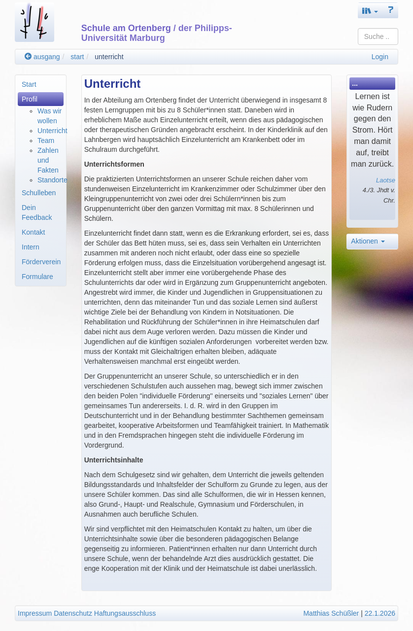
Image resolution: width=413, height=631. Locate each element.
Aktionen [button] (367, 241)
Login (380, 57)
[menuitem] (41, 84)
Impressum (35, 613)
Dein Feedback (37, 212)
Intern (30, 247)
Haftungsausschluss (125, 613)
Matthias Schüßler (331, 613)
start (77, 57)
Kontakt (33, 232)
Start (29, 84)
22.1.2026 (380, 613)
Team (45, 140)
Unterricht (52, 131)
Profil (29, 99)
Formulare (37, 276)
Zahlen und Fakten (48, 160)
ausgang (42, 57)
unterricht (109, 57)
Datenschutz (73, 613)
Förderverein (41, 262)
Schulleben (39, 193)
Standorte (52, 180)
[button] (370, 10)
